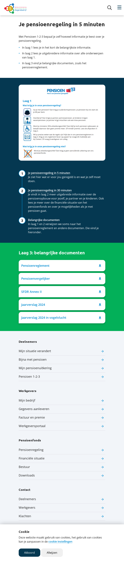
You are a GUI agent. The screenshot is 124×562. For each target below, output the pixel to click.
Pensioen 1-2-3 (29, 376)
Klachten (25, 516)
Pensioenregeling (31, 450)
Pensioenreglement (61, 265)
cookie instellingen (60, 541)
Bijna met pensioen (33, 359)
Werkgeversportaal (32, 426)
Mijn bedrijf (27, 400)
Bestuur (24, 467)
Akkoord (29, 553)
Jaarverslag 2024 (61, 304)
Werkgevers (27, 507)
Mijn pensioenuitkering (35, 368)
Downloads (27, 475)
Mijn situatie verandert (35, 351)
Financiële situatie (32, 458)
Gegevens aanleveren (34, 409)
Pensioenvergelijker (61, 278)
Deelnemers (27, 499)
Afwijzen (52, 553)
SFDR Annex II (61, 291)
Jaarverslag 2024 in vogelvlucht (61, 317)
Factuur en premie (32, 417)
